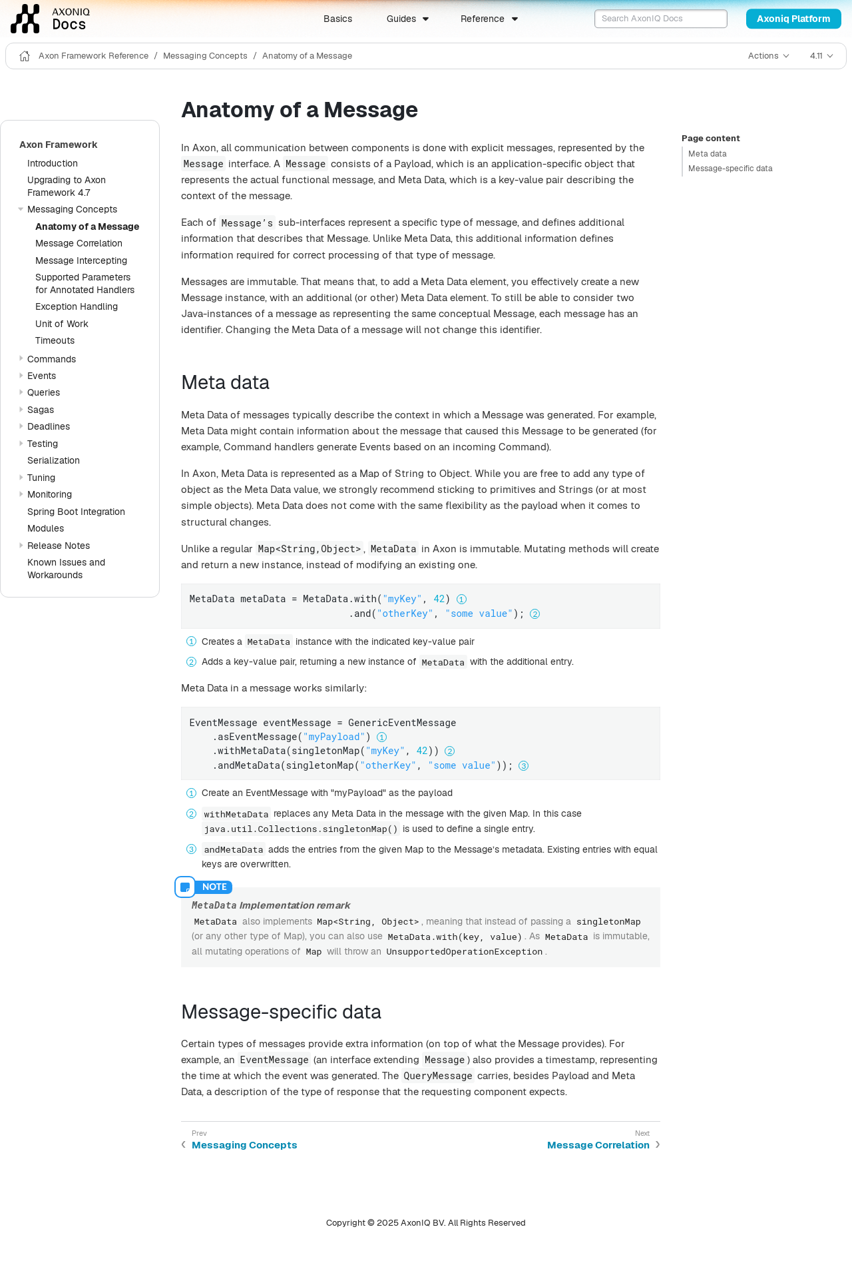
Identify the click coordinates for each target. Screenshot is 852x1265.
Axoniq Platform (794, 19)
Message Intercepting (81, 260)
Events (41, 376)
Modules (45, 528)
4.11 (816, 55)
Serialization (53, 460)
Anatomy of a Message (307, 55)
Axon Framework (58, 145)
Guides (401, 19)
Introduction (52, 163)
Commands (51, 359)
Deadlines (48, 426)
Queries (43, 392)
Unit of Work (62, 324)
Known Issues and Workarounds (66, 568)
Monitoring (49, 494)
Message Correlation (78, 243)
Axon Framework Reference (93, 55)
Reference (483, 19)
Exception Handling (76, 306)
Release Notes (58, 546)
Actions (763, 55)
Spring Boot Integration (76, 512)
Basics (337, 19)
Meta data (707, 154)
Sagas (40, 410)
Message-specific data (730, 168)
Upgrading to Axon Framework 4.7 (66, 186)
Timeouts (55, 340)
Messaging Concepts (205, 55)
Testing (42, 444)
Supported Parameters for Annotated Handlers (84, 283)
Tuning (41, 478)
